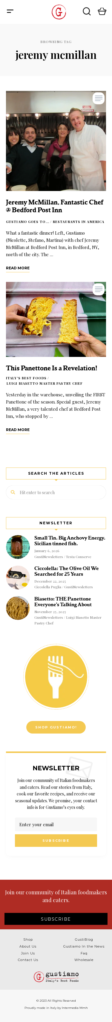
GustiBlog (84, 939)
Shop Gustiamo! (56, 727)
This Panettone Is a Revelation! (51, 368)
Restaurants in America (78, 221)
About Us (27, 946)
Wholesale (83, 960)
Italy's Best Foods (26, 378)
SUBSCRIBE (56, 919)
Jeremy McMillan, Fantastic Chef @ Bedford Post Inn (54, 206)
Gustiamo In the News (84, 946)
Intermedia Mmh (75, 1008)
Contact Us (28, 960)
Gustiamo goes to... (27, 221)
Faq (84, 953)
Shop (28, 939)
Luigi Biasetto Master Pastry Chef (45, 383)
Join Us (28, 953)
